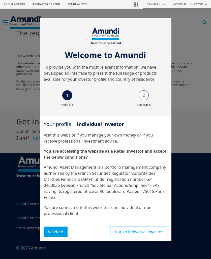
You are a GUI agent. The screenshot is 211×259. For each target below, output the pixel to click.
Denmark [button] (157, 4)
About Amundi (14, 4)
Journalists (77, 4)
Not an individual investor (138, 232)
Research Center (46, 4)
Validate (55, 232)
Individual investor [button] (191, 4)
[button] (136, 4)
